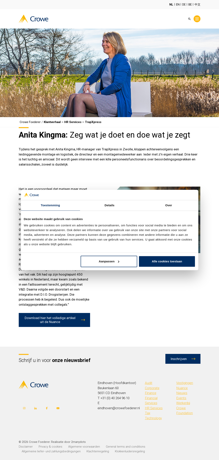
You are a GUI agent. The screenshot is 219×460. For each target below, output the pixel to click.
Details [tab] (110, 205)
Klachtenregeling (98, 451)
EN (178, 4)
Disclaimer (26, 446)
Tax (147, 413)
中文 (197, 4)
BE (190, 4)
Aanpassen (109, 261)
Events (181, 398)
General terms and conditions (125, 446)
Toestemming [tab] (50, 205)
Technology (153, 418)
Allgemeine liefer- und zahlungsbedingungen (51, 451)
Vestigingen (184, 383)
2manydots (78, 442)
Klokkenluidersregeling (130, 451)
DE (184, 4)
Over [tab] (168, 205)
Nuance (182, 388)
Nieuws (181, 393)
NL (171, 4)
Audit (148, 383)
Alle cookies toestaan (167, 261)
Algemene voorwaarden (84, 446)
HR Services (154, 408)
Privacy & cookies (50, 446)
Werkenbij (183, 403)
